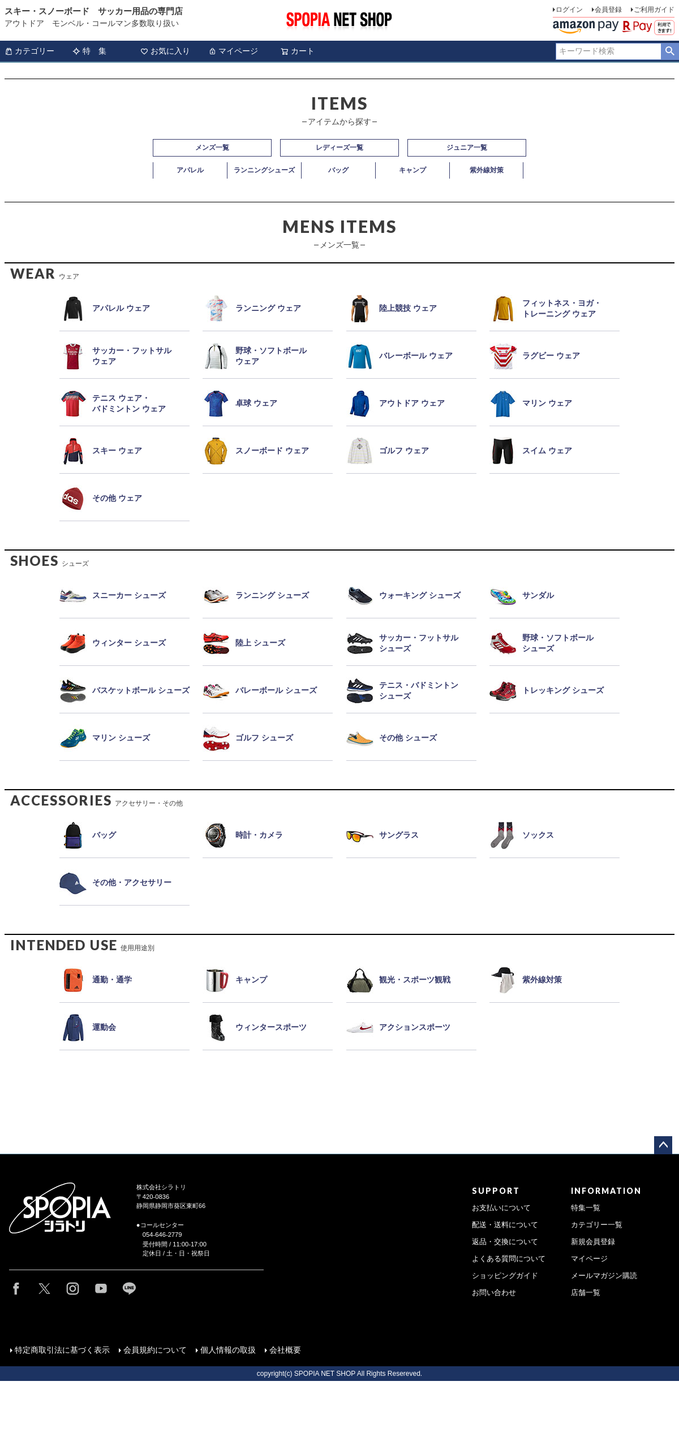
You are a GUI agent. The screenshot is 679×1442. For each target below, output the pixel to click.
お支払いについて (501, 1208)
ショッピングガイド (505, 1276)
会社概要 (284, 1349)
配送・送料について (505, 1225)
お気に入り (165, 50)
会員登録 (608, 10)
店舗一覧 (585, 1293)
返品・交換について (505, 1242)
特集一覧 (585, 1208)
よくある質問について (508, 1259)
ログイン (569, 10)
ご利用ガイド (654, 10)
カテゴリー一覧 (596, 1225)
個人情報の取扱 (227, 1349)
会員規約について (154, 1349)
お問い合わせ (494, 1293)
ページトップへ (663, 1145)
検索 (669, 51)
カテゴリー (29, 50)
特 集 (89, 50)
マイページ (233, 50)
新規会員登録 (593, 1242)
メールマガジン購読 (604, 1276)
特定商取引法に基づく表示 (61, 1349)
